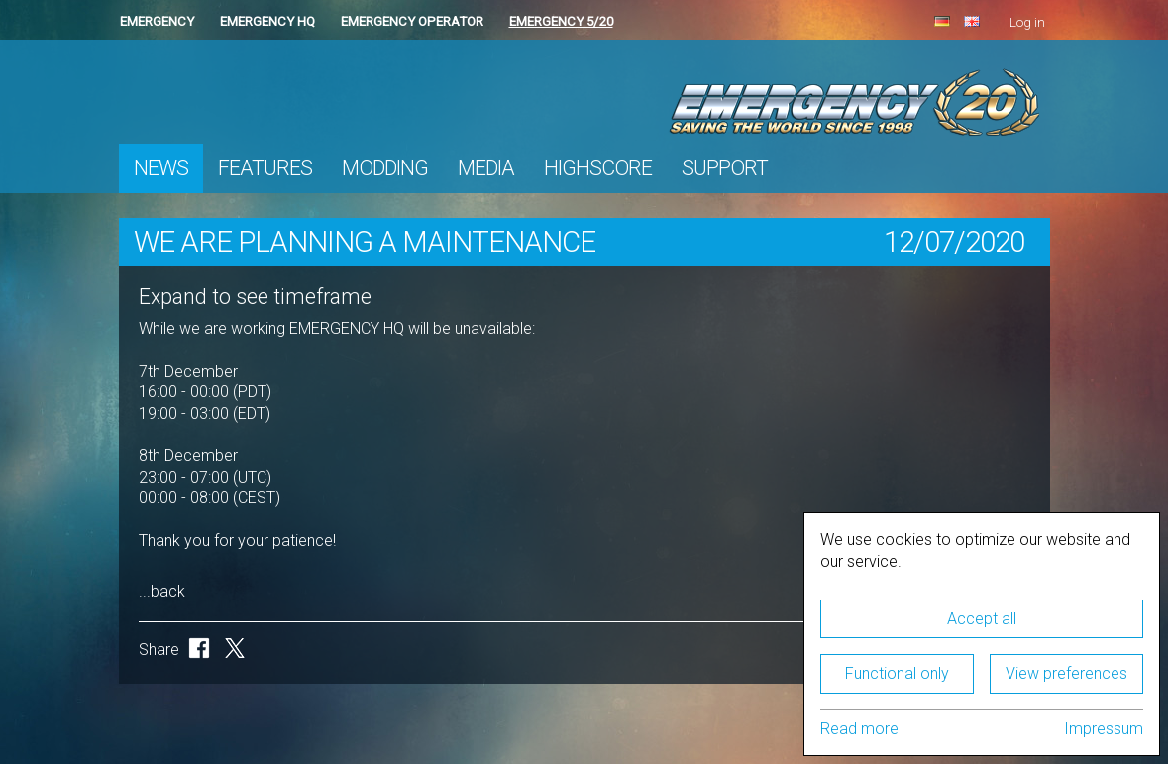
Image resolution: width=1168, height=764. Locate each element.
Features (265, 168)
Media (486, 168)
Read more (859, 728)
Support (725, 168)
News (161, 168)
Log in (1027, 22)
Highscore (598, 168)
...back (162, 591)
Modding (385, 168)
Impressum (1103, 728)
